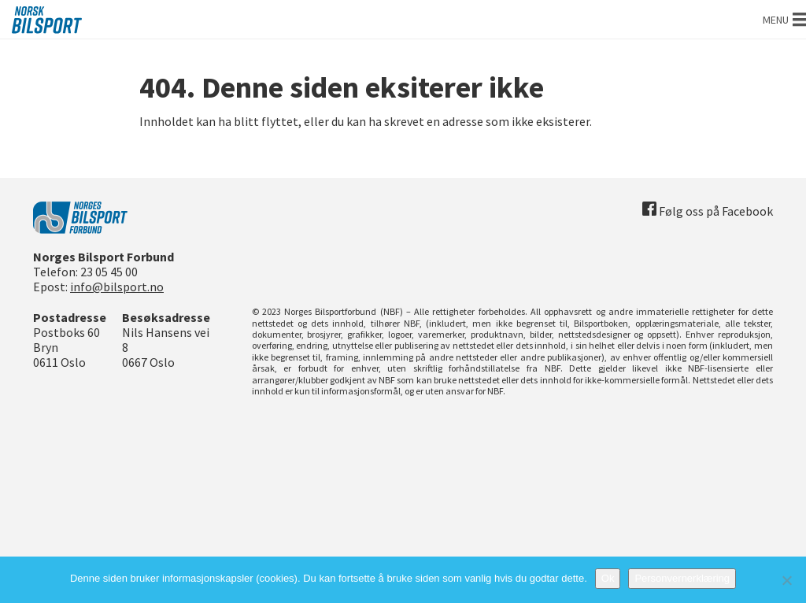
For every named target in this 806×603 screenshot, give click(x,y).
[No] (786, 580)
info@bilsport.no (117, 286)
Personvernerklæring (682, 578)
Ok (608, 578)
